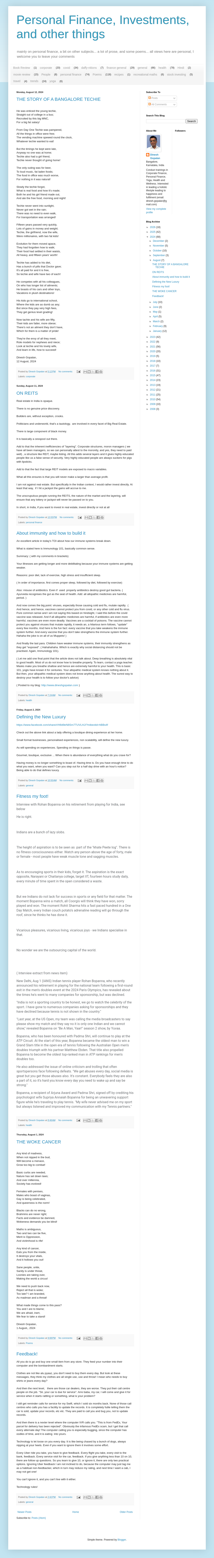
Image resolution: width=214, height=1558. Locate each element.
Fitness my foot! (32, 796)
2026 (153, 227)
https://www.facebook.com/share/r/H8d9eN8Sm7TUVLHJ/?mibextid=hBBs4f (62, 724)
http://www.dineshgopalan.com (59, 685)
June (156, 307)
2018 (153, 361)
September (159, 255)
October (157, 250)
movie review (21, 74)
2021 (153, 346)
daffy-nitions (89, 67)
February (158, 326)
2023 (153, 337)
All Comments (157, 104)
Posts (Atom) (38, 1518)
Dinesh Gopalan (155, 156)
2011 (153, 394)
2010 (153, 399)
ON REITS (27, 393)
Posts (153, 98)
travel (16, 81)
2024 (153, 236)
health (162, 67)
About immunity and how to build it (50, 533)
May (155, 311)
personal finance (70, 74)
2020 (153, 351)
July (155, 302)
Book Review (21, 67)
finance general (116, 67)
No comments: (65, 371)
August (157, 260)
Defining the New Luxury (41, 716)
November (159, 245)
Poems (97, 74)
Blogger (121, 1539)
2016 (153, 370)
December (159, 241)
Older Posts (126, 1512)
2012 (153, 389)
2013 (153, 385)
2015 (153, 375)
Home (75, 1512)
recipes (118, 74)
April (155, 316)
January (157, 331)
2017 (153, 365)
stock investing (176, 74)
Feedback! (27, 1353)
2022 (153, 341)
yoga (53, 81)
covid (66, 67)
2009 (153, 404)
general (142, 67)
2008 (153, 409)
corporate (46, 67)
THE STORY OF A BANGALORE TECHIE (58, 99)
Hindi (181, 67)
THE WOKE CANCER (38, 1141)
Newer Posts (24, 1512)
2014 (153, 380)
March (156, 321)
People (45, 74)
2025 (153, 231)
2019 (153, 356)
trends (34, 81)
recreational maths (145, 74)
